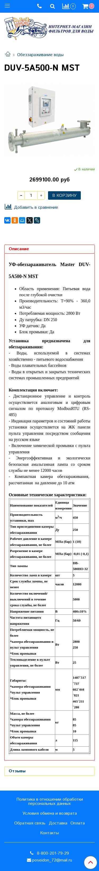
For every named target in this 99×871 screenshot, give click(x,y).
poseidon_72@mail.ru (52, 860)
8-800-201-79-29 (52, 853)
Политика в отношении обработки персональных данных (49, 801)
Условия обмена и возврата (49, 813)
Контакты (49, 833)
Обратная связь (29, 823)
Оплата (77, 823)
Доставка (58, 823)
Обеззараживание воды (40, 55)
